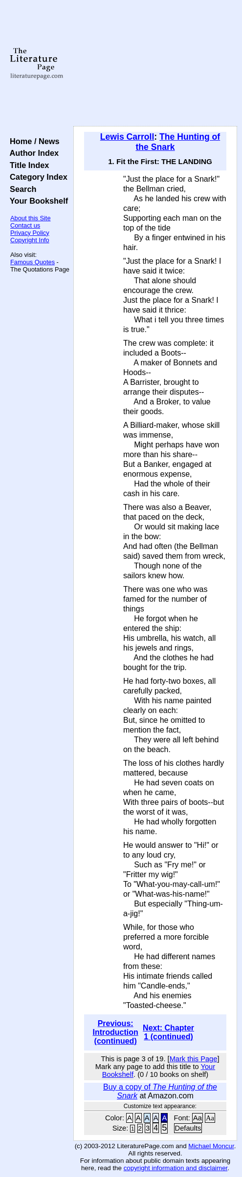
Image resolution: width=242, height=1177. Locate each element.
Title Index (27, 165)
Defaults (188, 1128)
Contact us (25, 225)
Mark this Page (194, 1059)
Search (20, 189)
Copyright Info (29, 240)
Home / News (32, 141)
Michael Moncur (211, 1146)
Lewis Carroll (127, 137)
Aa (197, 1118)
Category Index (36, 176)
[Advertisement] (155, 63)
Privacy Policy (29, 232)
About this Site (30, 218)
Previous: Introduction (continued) (115, 1032)
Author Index (32, 152)
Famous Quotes (32, 262)
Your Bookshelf (36, 200)
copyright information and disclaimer (176, 1168)
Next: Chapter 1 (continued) (168, 1032)
